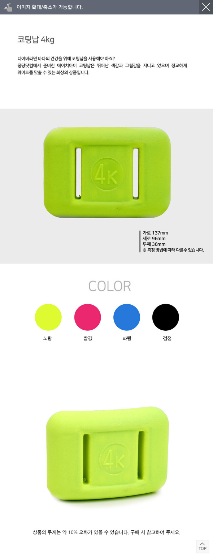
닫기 (206, 7)
